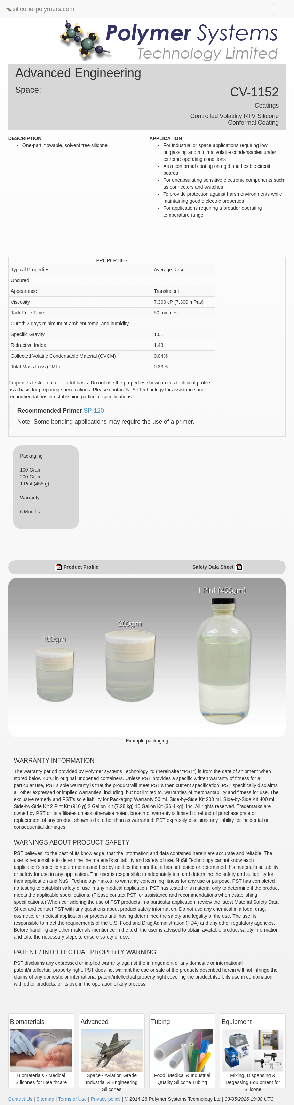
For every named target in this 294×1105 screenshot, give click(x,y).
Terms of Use (72, 1099)
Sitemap (45, 1099)
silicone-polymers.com (40, 9)
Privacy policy (106, 1099)
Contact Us (20, 1099)
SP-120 (94, 410)
